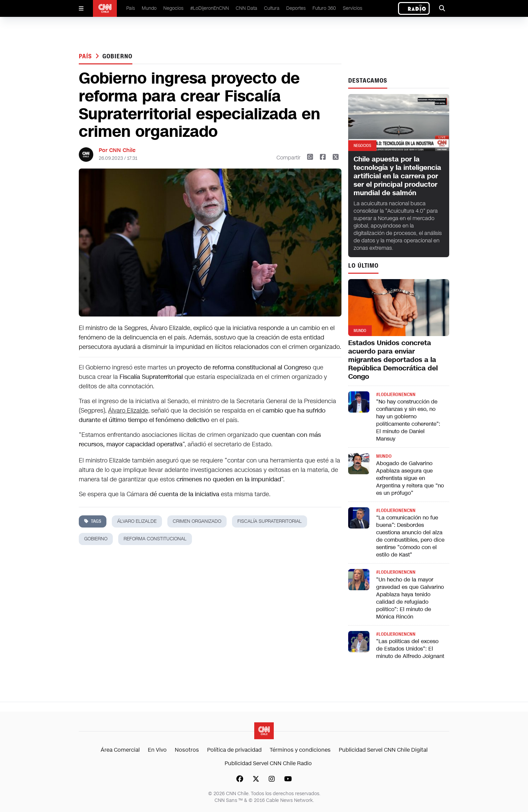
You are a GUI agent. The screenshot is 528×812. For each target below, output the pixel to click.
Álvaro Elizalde (128, 410)
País (130, 8)
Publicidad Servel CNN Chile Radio (268, 763)
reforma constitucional (155, 539)
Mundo (149, 8)
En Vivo (157, 750)
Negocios (173, 8)
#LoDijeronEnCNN (209, 8)
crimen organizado (197, 521)
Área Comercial (120, 750)
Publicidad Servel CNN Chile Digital (383, 750)
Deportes (296, 8)
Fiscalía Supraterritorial (269, 521)
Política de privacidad (234, 750)
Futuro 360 (324, 8)
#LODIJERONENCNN (396, 394)
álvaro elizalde (137, 521)
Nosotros (187, 750)
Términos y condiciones (300, 750)
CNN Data (246, 8)
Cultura (271, 8)
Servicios (352, 8)
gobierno (117, 56)
